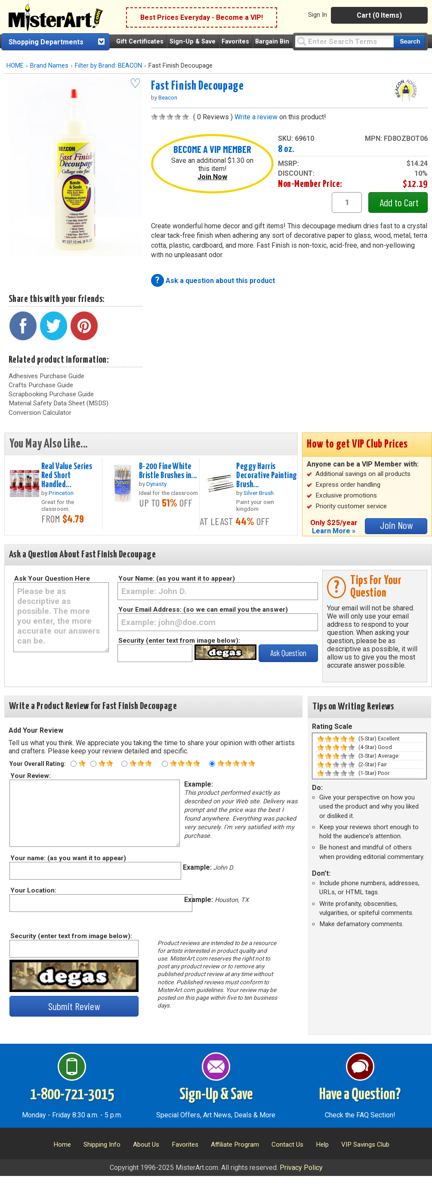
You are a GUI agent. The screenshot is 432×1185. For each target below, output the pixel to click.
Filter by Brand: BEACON (108, 65)
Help (322, 1144)
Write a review (256, 117)
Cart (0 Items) (379, 15)
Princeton (61, 492)
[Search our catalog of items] (409, 41)
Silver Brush (259, 492)
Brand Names (49, 65)
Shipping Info (101, 1144)
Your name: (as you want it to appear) (67, 858)
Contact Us (287, 1144)
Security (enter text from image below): (179, 640)
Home (62, 1144)
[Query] (344, 41)
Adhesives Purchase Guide (46, 376)
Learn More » (333, 531)
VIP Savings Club (365, 1144)
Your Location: (32, 890)
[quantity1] (347, 202)
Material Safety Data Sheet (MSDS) (58, 403)
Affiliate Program (235, 1144)
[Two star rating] (93, 764)
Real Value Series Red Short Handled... (66, 475)
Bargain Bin (272, 41)
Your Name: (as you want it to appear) (176, 578)
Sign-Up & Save (193, 41)
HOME (15, 65)
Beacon (167, 97)
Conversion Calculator (40, 413)
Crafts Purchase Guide (41, 385)
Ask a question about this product (220, 281)
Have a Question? (360, 1095)
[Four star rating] (165, 764)
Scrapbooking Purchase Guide (51, 394)
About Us (146, 1144)
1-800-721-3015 (72, 1095)
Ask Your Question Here (52, 578)
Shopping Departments (46, 42)
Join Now (212, 177)
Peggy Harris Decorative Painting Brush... (266, 475)
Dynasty (156, 483)
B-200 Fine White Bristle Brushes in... (168, 471)
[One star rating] (74, 764)
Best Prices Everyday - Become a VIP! (201, 17)
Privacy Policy (301, 1167)
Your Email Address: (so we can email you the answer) (203, 609)
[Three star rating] (124, 764)
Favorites (235, 41)
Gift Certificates (140, 41)
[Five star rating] (212, 764)
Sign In (317, 15)
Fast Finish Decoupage (197, 86)
